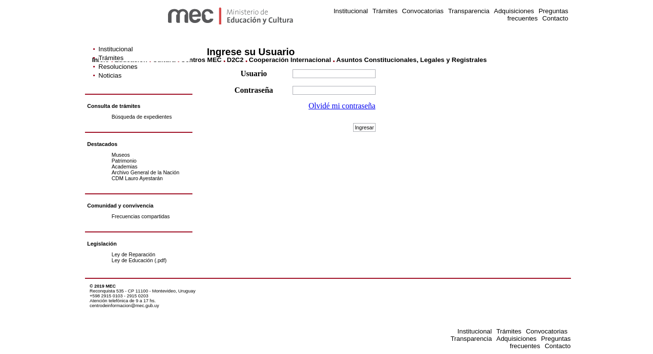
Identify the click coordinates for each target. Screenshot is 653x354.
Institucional (351, 11)
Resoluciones (118, 66)
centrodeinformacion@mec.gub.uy (124, 305)
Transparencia (468, 11)
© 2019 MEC (103, 286)
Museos (121, 155)
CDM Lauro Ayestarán (137, 178)
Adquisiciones (514, 11)
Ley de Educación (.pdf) (139, 260)
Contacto (555, 18)
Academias (125, 166)
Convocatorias (422, 11)
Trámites (384, 11)
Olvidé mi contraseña (342, 106)
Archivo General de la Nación (146, 172)
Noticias (110, 75)
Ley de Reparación (133, 254)
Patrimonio (124, 161)
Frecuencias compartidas (141, 216)
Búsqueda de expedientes (142, 117)
